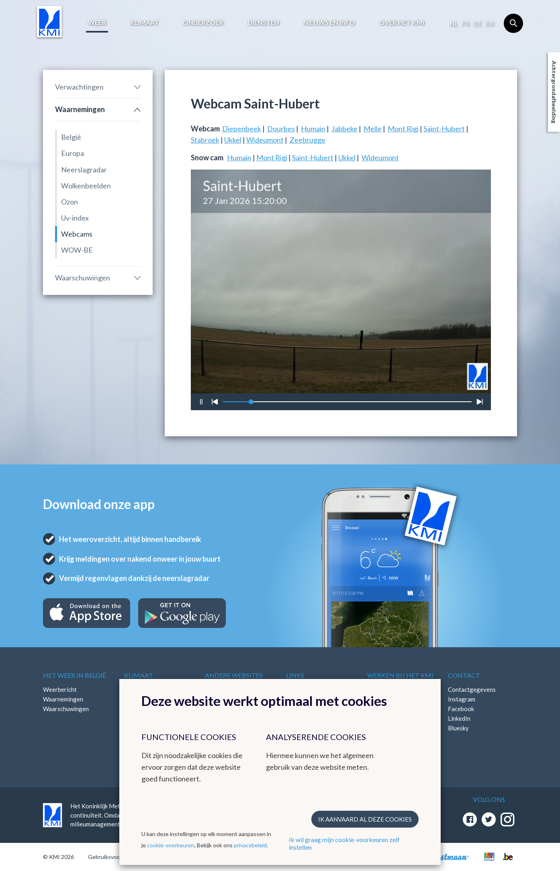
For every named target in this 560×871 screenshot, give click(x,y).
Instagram (461, 699)
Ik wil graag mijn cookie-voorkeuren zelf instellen (344, 843)
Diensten (263, 22)
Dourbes (281, 128)
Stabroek (205, 139)
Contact (464, 675)
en (490, 23)
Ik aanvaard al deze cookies (365, 819)
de (477, 23)
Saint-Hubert (444, 128)
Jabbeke (344, 128)
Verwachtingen (79, 86)
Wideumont (265, 139)
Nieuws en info (329, 22)
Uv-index (75, 217)
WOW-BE (77, 249)
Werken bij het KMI (400, 675)
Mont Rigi (403, 128)
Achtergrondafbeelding (554, 92)
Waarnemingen (80, 109)
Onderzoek (203, 22)
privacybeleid (250, 845)
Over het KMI (401, 22)
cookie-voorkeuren (170, 845)
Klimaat (144, 22)
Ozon (69, 201)
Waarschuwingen (82, 277)
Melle (373, 128)
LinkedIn (459, 718)
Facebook (461, 708)
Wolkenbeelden (86, 185)
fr (465, 23)
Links (295, 675)
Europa (72, 153)
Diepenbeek (241, 128)
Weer (97, 22)
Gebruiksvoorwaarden (116, 856)
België (71, 137)
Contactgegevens (472, 689)
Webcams (76, 233)
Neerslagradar (84, 169)
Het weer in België (74, 675)
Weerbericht (60, 689)
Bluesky (458, 728)
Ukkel (232, 139)
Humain (313, 128)
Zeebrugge (307, 139)
